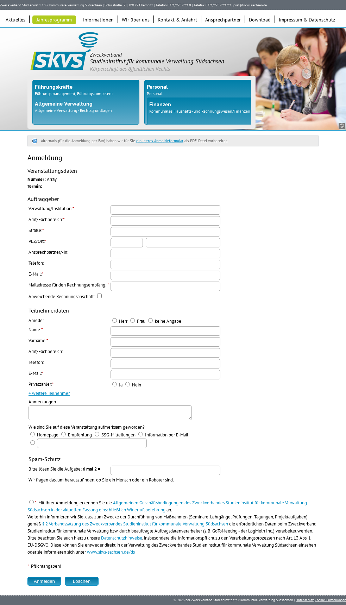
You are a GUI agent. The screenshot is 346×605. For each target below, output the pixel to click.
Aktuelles (15, 20)
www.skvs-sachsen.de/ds (111, 554)
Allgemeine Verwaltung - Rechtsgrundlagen (73, 110)
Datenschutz (305, 600)
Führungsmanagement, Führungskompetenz (74, 93)
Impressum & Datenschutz (307, 20)
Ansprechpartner (223, 20)
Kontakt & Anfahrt (177, 20)
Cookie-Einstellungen (330, 600)
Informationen (98, 20)
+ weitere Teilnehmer (49, 393)
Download (260, 20)
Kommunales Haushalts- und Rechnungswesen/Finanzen (199, 111)
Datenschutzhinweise (121, 540)
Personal (155, 93)
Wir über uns (136, 20)
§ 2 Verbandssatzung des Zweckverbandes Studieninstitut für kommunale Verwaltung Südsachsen (135, 526)
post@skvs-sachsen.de (250, 5)
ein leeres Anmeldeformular (159, 140)
